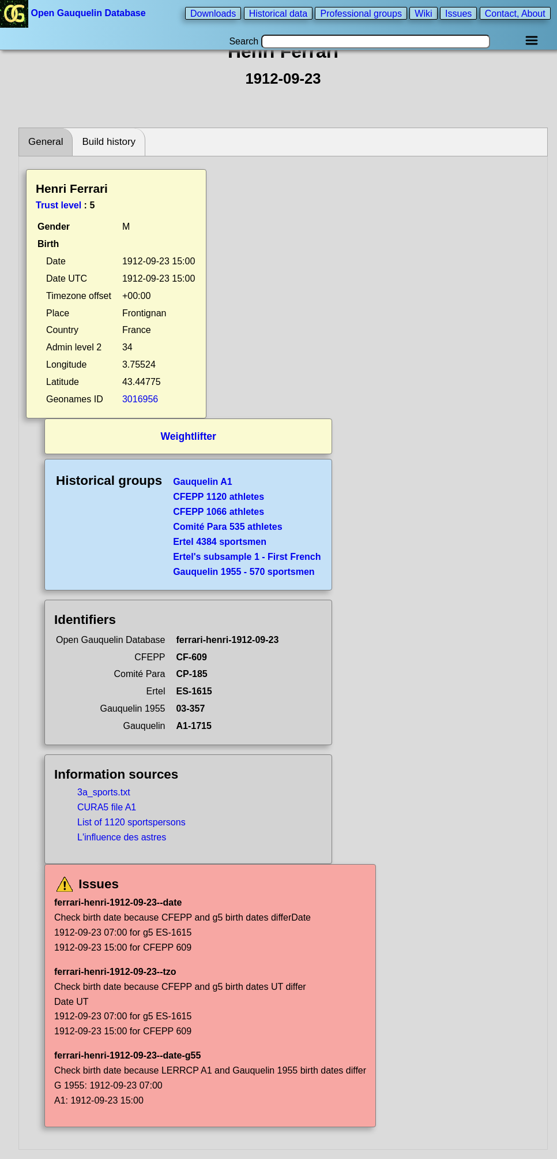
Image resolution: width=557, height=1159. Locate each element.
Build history (109, 141)
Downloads (213, 13)
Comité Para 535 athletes (227, 527)
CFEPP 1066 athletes (218, 512)
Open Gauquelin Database (74, 13)
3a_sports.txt (103, 792)
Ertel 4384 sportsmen (219, 542)
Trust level (58, 205)
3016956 (140, 399)
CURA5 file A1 (106, 807)
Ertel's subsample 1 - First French (247, 557)
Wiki (423, 13)
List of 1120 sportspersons (131, 822)
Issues (458, 13)
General (45, 141)
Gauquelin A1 (202, 482)
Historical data (278, 13)
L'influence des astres (121, 837)
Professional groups (360, 13)
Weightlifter (188, 436)
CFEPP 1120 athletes (218, 497)
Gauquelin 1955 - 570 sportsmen (243, 572)
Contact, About (515, 13)
